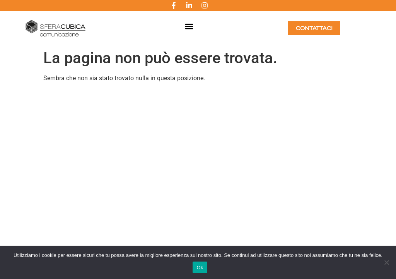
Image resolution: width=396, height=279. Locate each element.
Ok (199, 267)
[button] (189, 26)
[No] (386, 262)
